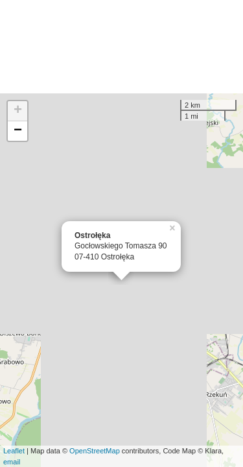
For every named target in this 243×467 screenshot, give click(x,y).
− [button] (18, 131)
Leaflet (14, 451)
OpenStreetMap (94, 451)
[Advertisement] (121, 46)
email (11, 462)
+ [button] (18, 111)
